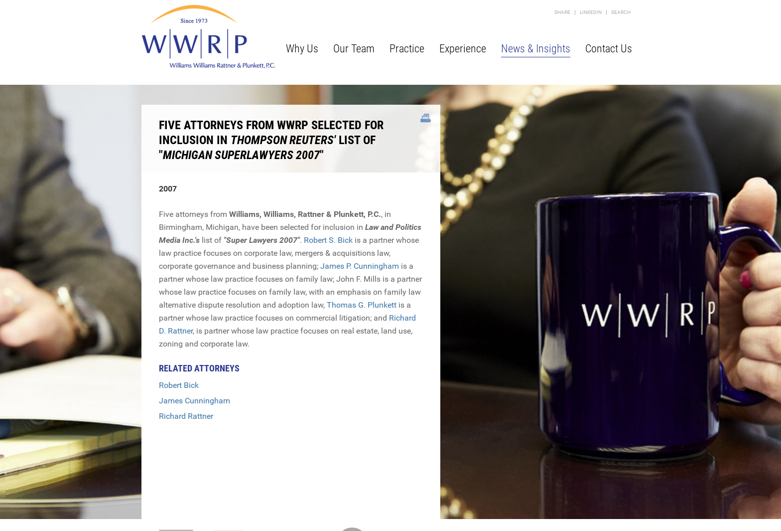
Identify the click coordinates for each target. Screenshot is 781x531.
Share (562, 12)
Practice (407, 48)
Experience (462, 48)
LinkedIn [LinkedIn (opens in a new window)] (591, 12)
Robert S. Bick (328, 240)
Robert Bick (179, 385)
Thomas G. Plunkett (361, 305)
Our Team (354, 48)
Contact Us (608, 48)
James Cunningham (194, 400)
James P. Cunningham (359, 266)
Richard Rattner (186, 416)
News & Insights (535, 48)
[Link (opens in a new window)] (425, 118)
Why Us (302, 48)
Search (621, 12)
